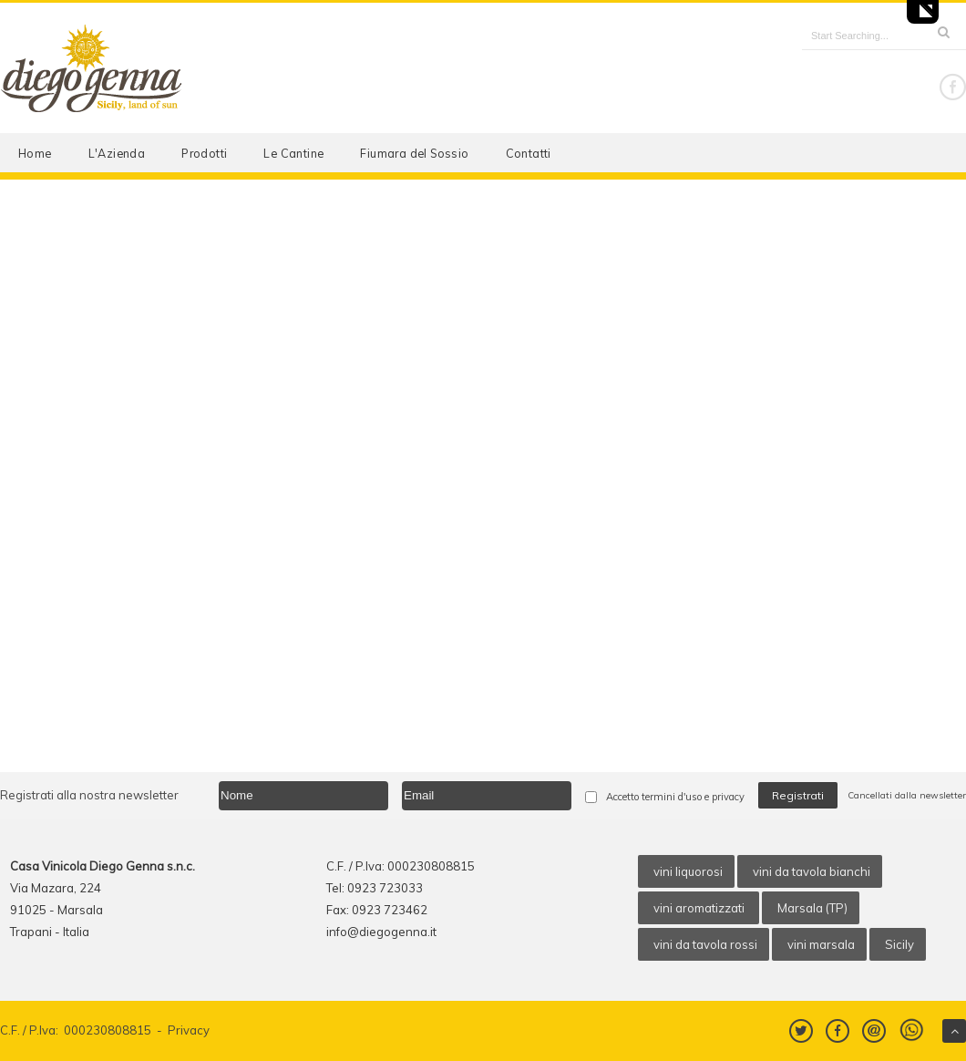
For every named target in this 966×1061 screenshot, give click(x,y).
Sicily (899, 944)
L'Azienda (117, 153)
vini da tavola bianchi (811, 871)
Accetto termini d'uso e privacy (675, 796)
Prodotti (204, 153)
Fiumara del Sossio (414, 153)
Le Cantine (293, 153)
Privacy (189, 1030)
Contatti (528, 153)
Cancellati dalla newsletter (907, 795)
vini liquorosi (688, 871)
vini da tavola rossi (705, 944)
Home (35, 153)
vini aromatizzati (700, 908)
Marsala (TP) (812, 908)
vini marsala (821, 944)
